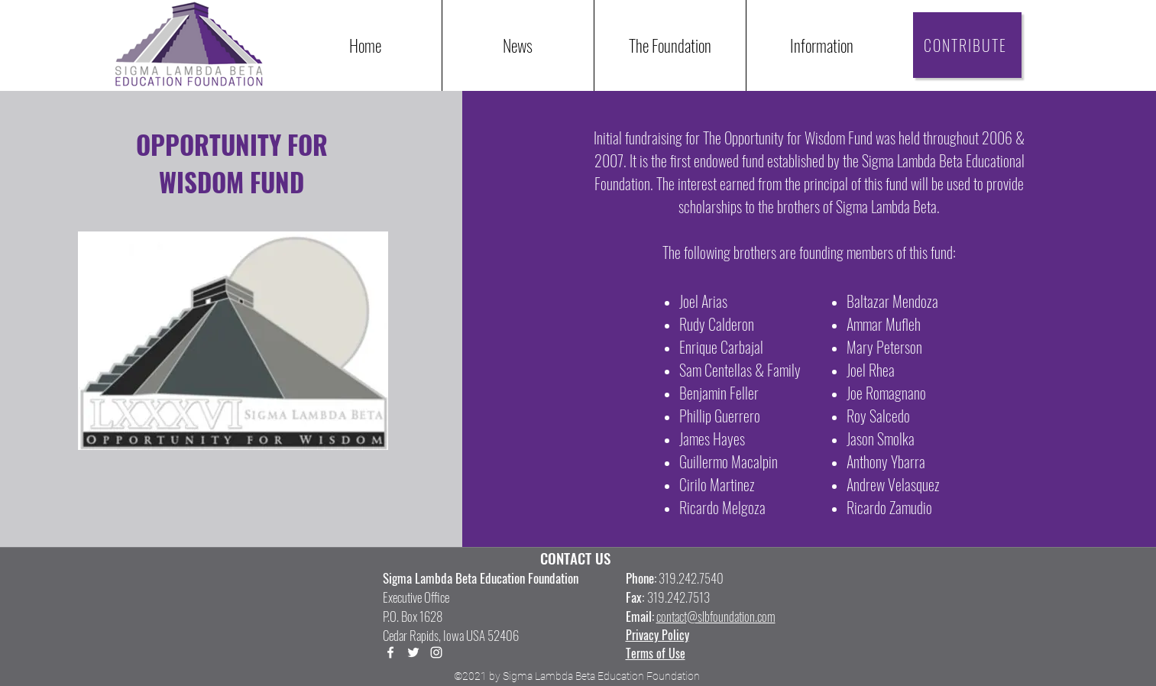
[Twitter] (413, 652)
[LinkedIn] (436, 652)
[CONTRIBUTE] (967, 45)
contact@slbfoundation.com (716, 616)
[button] (822, 45)
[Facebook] (390, 652)
